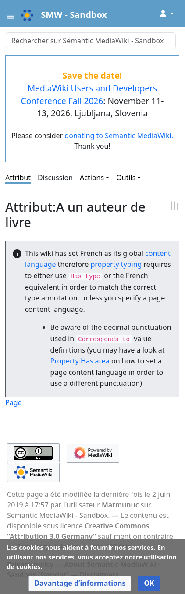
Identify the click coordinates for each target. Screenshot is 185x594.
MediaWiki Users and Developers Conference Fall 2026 (89, 94)
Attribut (18, 177)
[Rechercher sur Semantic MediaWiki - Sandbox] (91, 40)
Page (13, 402)
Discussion (55, 177)
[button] (79, 583)
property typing (116, 264)
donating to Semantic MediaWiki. (118, 135)
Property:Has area (80, 361)
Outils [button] (125, 177)
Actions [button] (92, 177)
